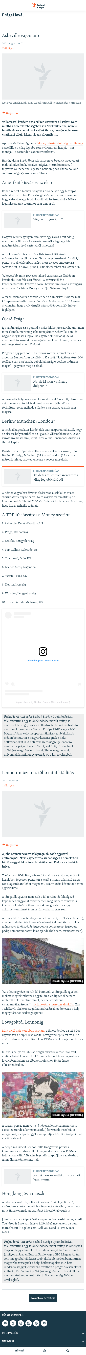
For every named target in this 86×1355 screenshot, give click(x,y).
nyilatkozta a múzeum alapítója (53, 1004)
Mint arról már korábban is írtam (23, 1030)
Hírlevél (19, 1350)
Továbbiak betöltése (43, 1298)
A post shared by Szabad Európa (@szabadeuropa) (43, 702)
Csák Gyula (8, 48)
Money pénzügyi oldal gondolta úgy (60, 143)
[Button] (10, 114)
